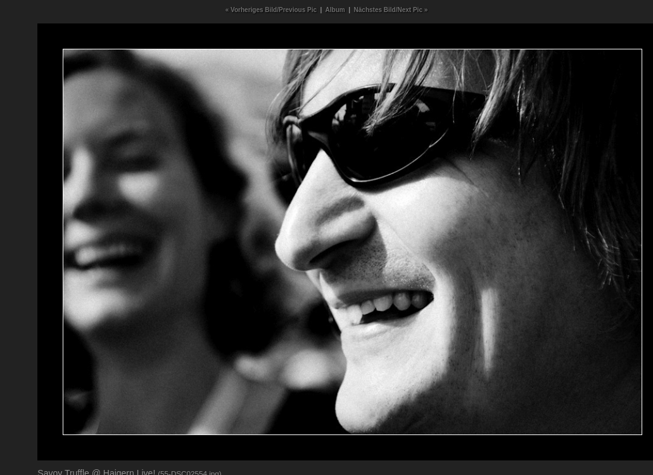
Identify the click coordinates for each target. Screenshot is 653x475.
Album (335, 9)
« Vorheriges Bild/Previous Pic (271, 9)
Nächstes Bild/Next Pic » (391, 9)
